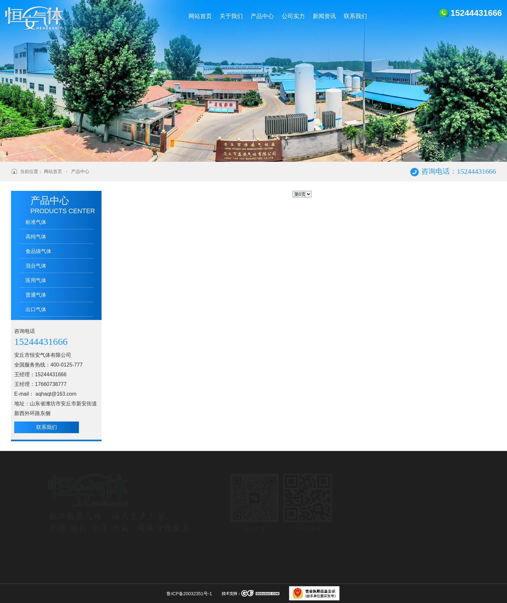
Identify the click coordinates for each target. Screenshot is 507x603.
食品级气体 (38, 251)
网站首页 (53, 171)
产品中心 (80, 171)
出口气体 (36, 309)
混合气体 (36, 266)
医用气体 (36, 280)
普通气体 (36, 295)
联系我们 (46, 427)
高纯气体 (36, 236)
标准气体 (36, 222)
